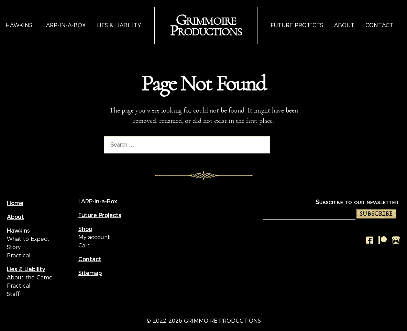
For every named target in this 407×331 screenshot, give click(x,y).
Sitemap (90, 273)
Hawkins (19, 25)
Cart (84, 245)
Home (15, 203)
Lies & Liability (119, 25)
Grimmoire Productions (205, 25)
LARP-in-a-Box (64, 25)
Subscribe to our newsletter (357, 201)
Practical (19, 255)
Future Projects (297, 25)
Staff (13, 294)
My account (94, 237)
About (344, 25)
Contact (379, 25)
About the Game (30, 277)
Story (14, 247)
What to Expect (28, 239)
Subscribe (376, 214)
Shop (85, 229)
